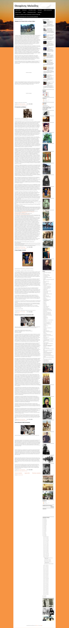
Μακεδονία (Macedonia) (46, 309)
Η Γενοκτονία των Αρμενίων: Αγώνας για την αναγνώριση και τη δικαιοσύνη (50, 76)
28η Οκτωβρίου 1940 (46, 275)
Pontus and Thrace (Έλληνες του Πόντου (48, 357)
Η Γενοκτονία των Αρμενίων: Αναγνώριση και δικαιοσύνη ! (50, 42)
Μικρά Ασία (44, 311)
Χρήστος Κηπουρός (45, 330)
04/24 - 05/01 (46, 579)
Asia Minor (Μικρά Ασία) (46, 334)
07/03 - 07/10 (46, 568)
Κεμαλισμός (44, 298)
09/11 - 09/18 (46, 553)
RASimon (37, 625)
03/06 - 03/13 (46, 587)
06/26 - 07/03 (46, 569)
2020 (44, 525)
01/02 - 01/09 (46, 594)
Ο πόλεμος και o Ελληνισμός (49, 53)
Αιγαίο (24, 12)
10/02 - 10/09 (46, 550)
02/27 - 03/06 (46, 588)
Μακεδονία (39, 12)
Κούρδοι (44, 303)
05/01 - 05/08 (46, 578)
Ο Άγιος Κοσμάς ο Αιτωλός (20, 250)
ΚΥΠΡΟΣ (44, 304)
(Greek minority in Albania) (46, 272)
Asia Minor (44, 333)
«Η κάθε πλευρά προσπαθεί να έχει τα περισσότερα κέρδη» (50, 35)
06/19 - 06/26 (46, 570)
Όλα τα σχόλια (45, 503)
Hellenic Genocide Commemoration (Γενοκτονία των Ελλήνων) (47, 352)
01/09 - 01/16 (46, 593)
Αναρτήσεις (45, 99)
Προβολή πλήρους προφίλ (46, 106)
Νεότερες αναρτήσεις (18, 473)
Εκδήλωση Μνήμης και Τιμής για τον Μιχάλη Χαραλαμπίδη (50, 61)
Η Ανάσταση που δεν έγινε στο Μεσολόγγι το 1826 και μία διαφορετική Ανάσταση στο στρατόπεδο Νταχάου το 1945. (50, 68)
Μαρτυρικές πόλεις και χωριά (47, 310)
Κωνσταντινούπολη (45, 308)
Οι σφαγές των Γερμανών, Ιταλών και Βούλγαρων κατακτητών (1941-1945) (27, 14)
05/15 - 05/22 (46, 576)
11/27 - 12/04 (46, 541)
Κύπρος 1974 (45, 307)
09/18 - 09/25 (46, 552)
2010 (44, 595)
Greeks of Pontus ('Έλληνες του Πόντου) (22, 420)
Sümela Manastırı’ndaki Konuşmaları (22, 422)
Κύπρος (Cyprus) (45, 306)
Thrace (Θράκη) (45, 360)
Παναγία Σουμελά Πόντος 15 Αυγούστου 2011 (24, 314)
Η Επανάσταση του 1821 (32, 12)
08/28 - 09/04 (46, 555)
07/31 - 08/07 (46, 566)
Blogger (41, 625)
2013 (44, 533)
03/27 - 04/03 (46, 584)
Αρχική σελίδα (27, 473)
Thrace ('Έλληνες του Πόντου (47, 359)
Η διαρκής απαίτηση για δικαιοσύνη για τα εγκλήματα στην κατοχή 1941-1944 (50, 22)
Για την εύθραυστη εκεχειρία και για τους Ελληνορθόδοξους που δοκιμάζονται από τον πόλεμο (50, 83)
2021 (44, 524)
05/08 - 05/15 (46, 577)
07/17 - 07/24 (46, 567)
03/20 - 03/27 (46, 585)
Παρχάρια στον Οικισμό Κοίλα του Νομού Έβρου (25, 21)
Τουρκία (44, 328)
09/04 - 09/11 (46, 554)
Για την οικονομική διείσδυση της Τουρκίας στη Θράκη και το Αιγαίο (50, 29)
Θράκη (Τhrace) (45, 295)
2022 (44, 523)
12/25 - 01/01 (46, 536)
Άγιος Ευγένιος (45, 276)
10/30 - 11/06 (46, 545)
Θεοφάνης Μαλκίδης (27, 5)
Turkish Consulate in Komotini (47, 362)
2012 (44, 534)
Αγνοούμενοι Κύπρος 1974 (46, 277)
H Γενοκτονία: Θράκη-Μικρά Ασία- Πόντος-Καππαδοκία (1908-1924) (26, 16)
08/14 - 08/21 (46, 565)
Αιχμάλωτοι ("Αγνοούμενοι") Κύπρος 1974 (48, 279)
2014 (44, 532)
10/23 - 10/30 (46, 546)
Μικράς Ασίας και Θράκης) (46, 313)
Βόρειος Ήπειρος (18, 12)
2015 (44, 531)
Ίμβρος (44, 297)
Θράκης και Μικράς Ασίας (46, 296)
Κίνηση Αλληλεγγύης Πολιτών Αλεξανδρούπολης (47, 300)
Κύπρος (44, 305)
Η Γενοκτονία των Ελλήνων (20, 107)
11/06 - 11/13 (46, 544)
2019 (44, 526)
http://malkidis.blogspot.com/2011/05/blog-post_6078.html (22, 214)
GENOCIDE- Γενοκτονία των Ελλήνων (22, 248)
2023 (44, 522)
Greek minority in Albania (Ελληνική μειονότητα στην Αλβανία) (47, 345)
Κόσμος (44, 302)
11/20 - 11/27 (46, 542)
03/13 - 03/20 (46, 586)
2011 (44, 535)
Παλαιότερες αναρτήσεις (36, 473)
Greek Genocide (45, 342)
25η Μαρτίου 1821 (45, 274)
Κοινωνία (44, 301)
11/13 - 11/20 (46, 543)
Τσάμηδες (44, 329)
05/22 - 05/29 (46, 575)
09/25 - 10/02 (46, 551)
